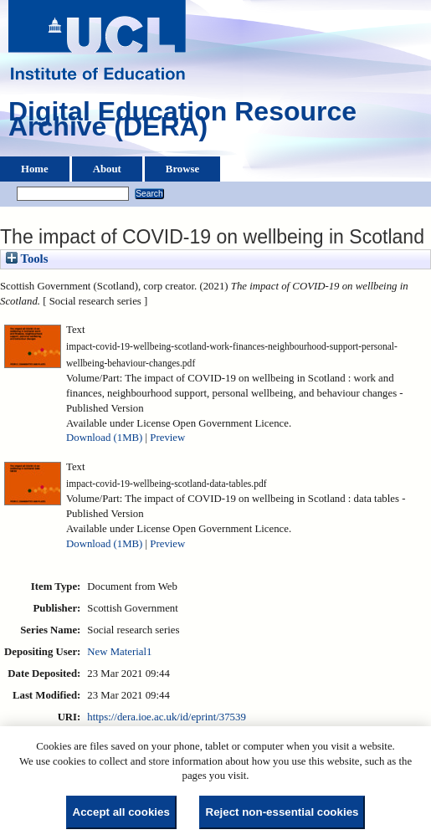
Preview (167, 437)
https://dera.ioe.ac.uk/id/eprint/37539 (166, 717)
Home (35, 169)
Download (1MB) (104, 437)
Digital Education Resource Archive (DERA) (182, 123)
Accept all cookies (121, 812)
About (107, 169)
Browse (182, 169)
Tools (27, 258)
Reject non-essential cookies (282, 812)
